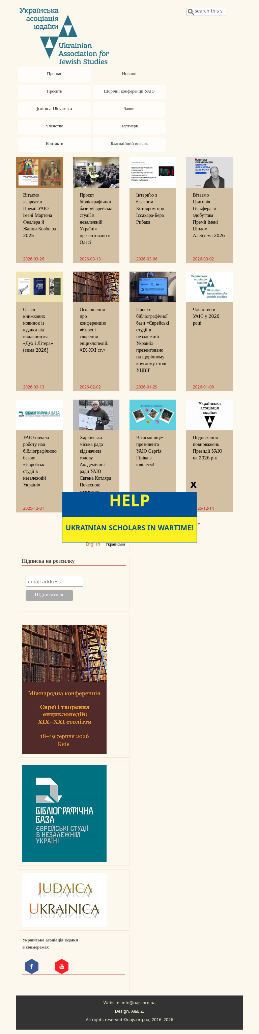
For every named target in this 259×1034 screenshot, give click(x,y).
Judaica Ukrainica (54, 109)
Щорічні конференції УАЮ (129, 92)
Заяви (129, 109)
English (93, 545)
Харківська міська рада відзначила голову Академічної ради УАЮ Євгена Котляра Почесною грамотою (95, 465)
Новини (129, 74)
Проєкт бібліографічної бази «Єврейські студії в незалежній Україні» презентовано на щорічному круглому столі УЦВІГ (152, 341)
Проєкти (54, 92)
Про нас (54, 74)
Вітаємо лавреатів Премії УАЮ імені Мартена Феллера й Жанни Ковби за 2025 (39, 216)
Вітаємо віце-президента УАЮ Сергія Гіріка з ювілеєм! (149, 452)
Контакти (54, 144)
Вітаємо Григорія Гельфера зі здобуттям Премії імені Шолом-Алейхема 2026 (209, 216)
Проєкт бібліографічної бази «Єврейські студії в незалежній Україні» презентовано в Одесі (96, 220)
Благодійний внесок (129, 144)
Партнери (129, 127)
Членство (54, 127)
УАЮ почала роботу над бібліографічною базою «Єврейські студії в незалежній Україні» (40, 462)
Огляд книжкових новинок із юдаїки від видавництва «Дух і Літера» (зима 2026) (38, 330)
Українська (115, 545)
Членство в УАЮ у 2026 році (206, 317)
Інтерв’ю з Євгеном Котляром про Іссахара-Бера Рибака (150, 209)
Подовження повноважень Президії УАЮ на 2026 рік (207, 448)
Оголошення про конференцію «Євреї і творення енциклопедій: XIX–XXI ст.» (94, 330)
